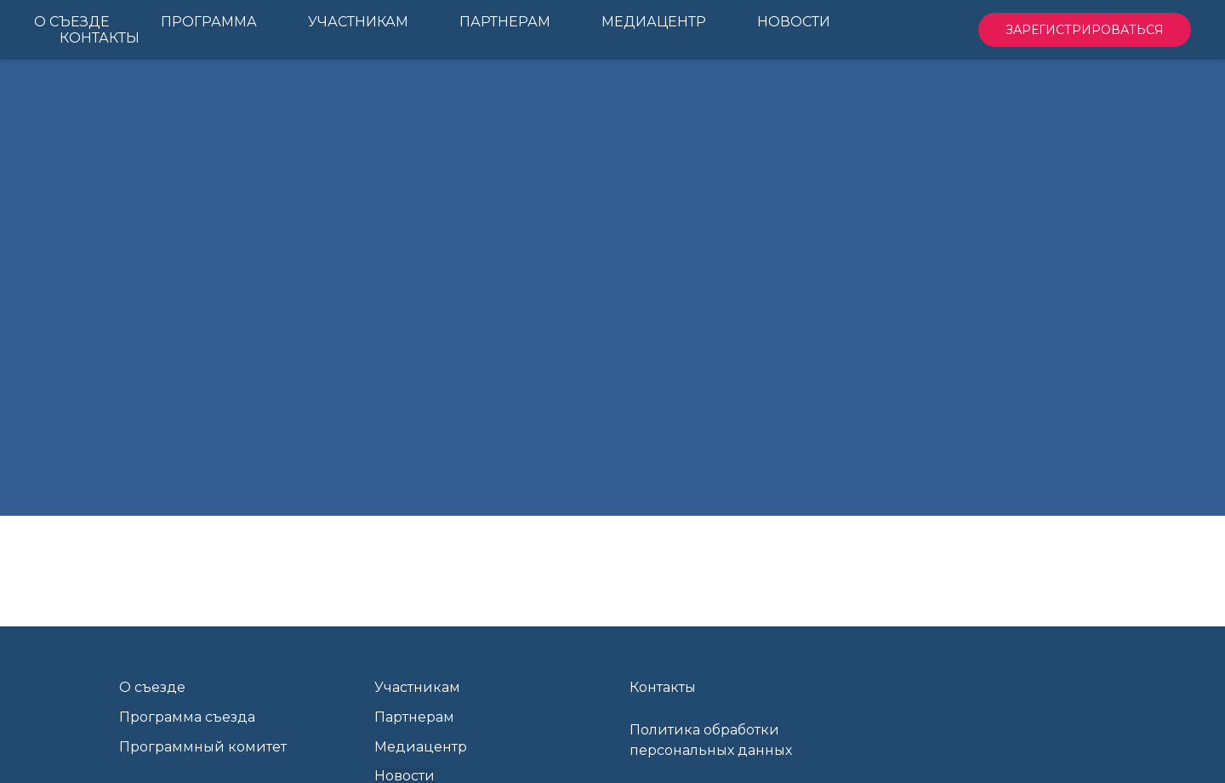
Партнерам (414, 717)
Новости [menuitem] (793, 22)
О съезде (152, 687)
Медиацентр (420, 747)
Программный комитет (203, 747)
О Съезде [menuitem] (72, 22)
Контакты (663, 687)
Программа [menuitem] (209, 22)
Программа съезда (187, 717)
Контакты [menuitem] (100, 38)
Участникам (417, 687)
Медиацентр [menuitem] (653, 22)
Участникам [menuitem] (358, 22)
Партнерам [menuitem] (504, 22)
